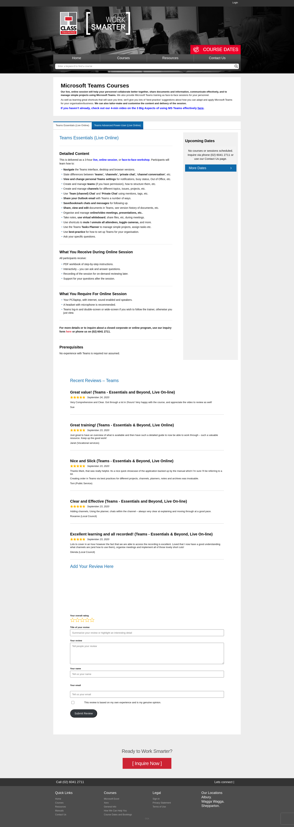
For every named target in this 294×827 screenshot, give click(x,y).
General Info (110, 806)
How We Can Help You (115, 810)
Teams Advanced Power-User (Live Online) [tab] (117, 125)
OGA (147, 819)
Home (76, 58)
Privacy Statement (162, 802)
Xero (106, 802)
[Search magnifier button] (236, 66)
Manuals (59, 810)
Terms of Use (159, 806)
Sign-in (156, 799)
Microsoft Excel (111, 799)
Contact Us (217, 58)
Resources (170, 58)
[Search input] (145, 66)
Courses (123, 58)
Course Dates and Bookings (118, 814)
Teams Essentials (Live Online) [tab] (72, 125)
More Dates (197, 168)
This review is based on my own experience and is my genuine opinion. (122, 702)
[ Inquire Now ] (147, 763)
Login (235, 2)
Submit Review (83, 713)
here (201, 108)
